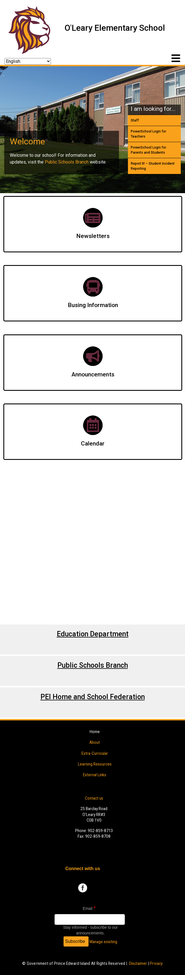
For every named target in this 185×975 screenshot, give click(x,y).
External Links (94, 775)
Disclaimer (138, 963)
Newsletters (93, 236)
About (94, 742)
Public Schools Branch (67, 162)
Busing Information (93, 305)
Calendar (93, 443)
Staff (135, 120)
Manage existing (103, 941)
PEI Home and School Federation (92, 697)
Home (95, 731)
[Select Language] (27, 61)
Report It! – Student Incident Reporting (153, 166)
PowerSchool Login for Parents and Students (148, 150)
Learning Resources (95, 764)
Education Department (92, 634)
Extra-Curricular (95, 753)
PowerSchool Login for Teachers (148, 133)
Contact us (94, 798)
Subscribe (75, 941)
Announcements (92, 374)
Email (87, 908)
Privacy (156, 963)
